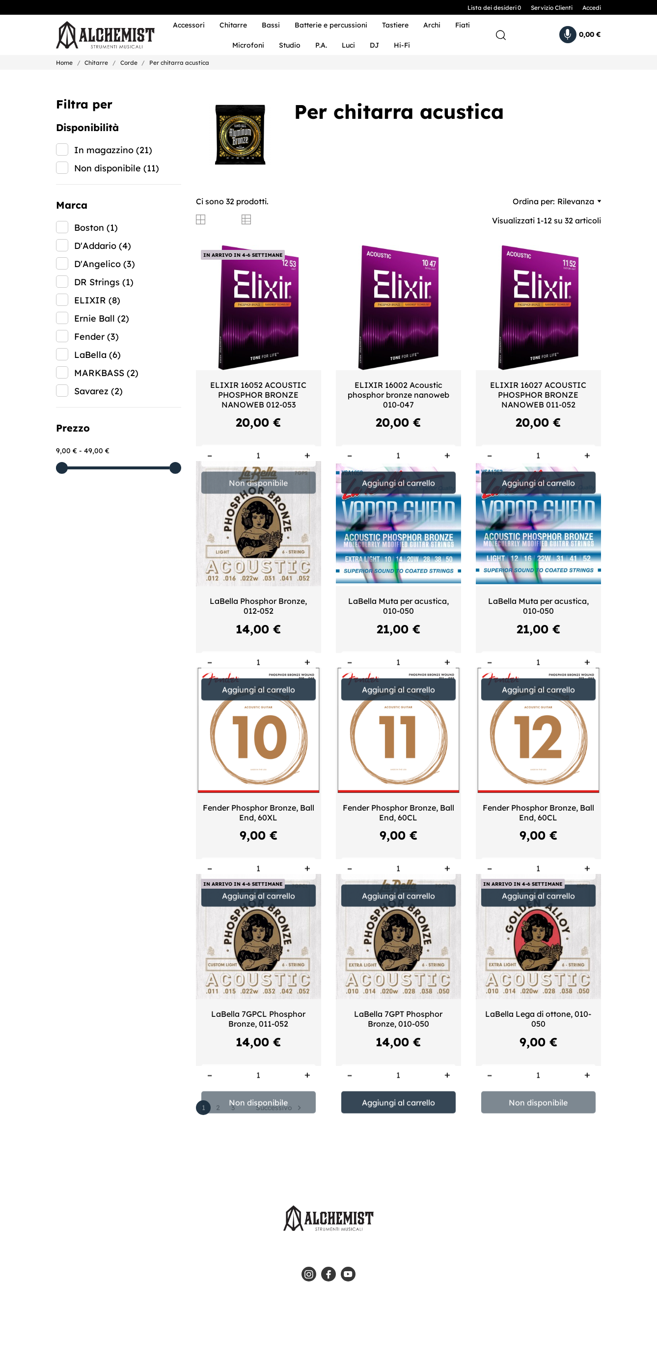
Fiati (462, 25)
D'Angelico (104, 264)
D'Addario (102, 245)
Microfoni (248, 45)
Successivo (280, 1108)
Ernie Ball (101, 318)
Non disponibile (116, 168)
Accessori (189, 25)
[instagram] (308, 1274)
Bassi (271, 25)
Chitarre (233, 25)
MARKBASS (106, 373)
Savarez (98, 391)
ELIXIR (97, 300)
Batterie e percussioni (331, 25)
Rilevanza (579, 201)
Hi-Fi (402, 45)
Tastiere (395, 25)
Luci (348, 45)
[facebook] (328, 1274)
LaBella (97, 354)
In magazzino (113, 150)
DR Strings (104, 282)
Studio (290, 45)
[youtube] (348, 1274)
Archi (431, 25)
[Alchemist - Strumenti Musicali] (99, 35)
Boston (96, 227)
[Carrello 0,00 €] (580, 34)
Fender (96, 336)
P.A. (321, 45)
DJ (374, 45)
